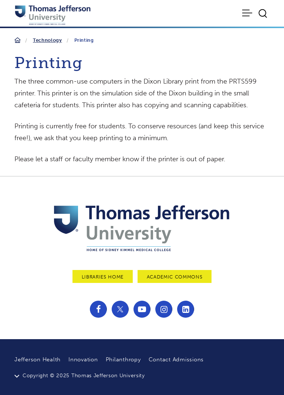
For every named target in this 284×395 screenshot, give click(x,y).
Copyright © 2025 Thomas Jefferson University (84, 375)
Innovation (83, 359)
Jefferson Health (37, 359)
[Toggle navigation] (248, 13)
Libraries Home (103, 277)
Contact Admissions (176, 359)
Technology (47, 40)
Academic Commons (174, 277)
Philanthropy (123, 359)
